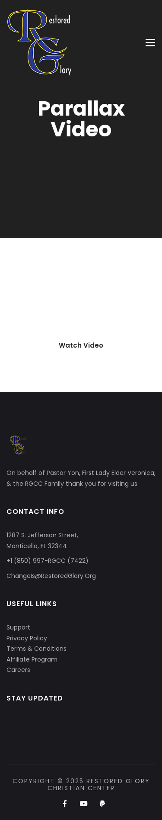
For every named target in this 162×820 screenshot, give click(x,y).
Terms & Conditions (36, 648)
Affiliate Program (31, 659)
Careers (18, 669)
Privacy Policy (26, 638)
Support (18, 627)
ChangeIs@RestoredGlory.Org (51, 575)
